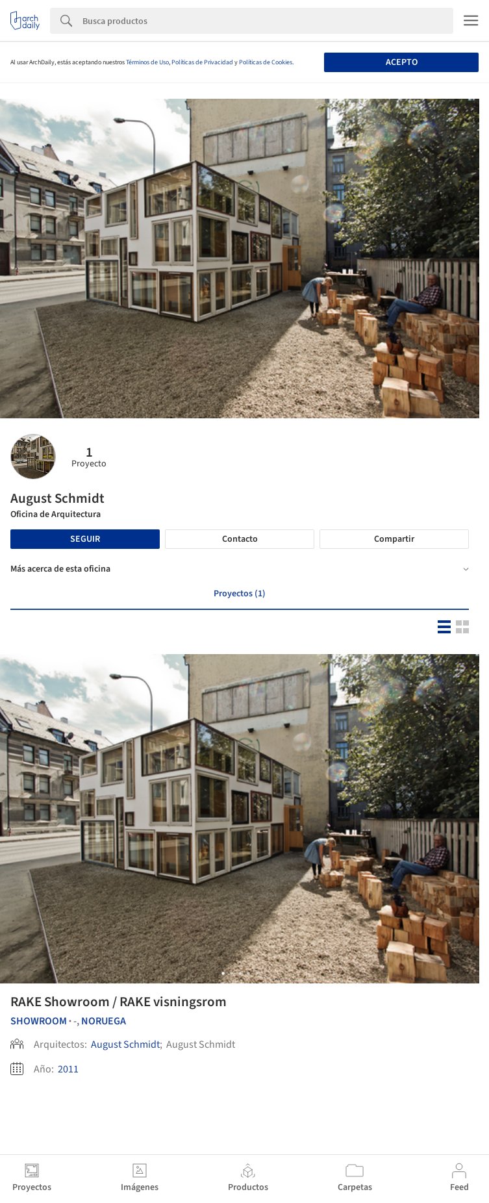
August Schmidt (125, 1044)
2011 (68, 1069)
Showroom (38, 1021)
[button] (223, 973)
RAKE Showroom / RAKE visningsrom (118, 1001)
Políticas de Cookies (265, 62)
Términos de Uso (147, 62)
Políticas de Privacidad (202, 62)
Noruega (103, 1021)
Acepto (402, 62)
